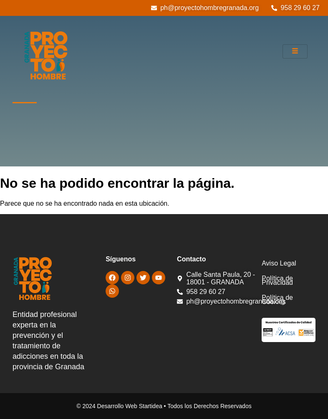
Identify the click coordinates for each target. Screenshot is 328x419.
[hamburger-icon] (295, 51)
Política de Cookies (277, 299)
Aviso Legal (279, 263)
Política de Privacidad (277, 280)
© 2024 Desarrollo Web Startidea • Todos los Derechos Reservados (163, 406)
